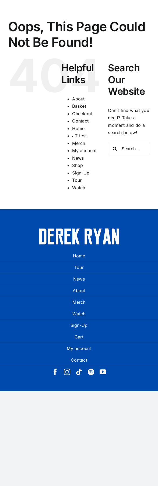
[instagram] (67, 372)
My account (84, 150)
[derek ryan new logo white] (79, 230)
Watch (78, 187)
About (78, 99)
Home (78, 128)
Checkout (82, 113)
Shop (77, 165)
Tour (77, 180)
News (78, 158)
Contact (80, 121)
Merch (78, 143)
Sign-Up (80, 173)
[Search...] (129, 148)
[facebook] (55, 372)
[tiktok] (79, 372)
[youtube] (103, 372)
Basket (79, 106)
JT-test (79, 135)
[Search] (114, 148)
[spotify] (91, 372)
